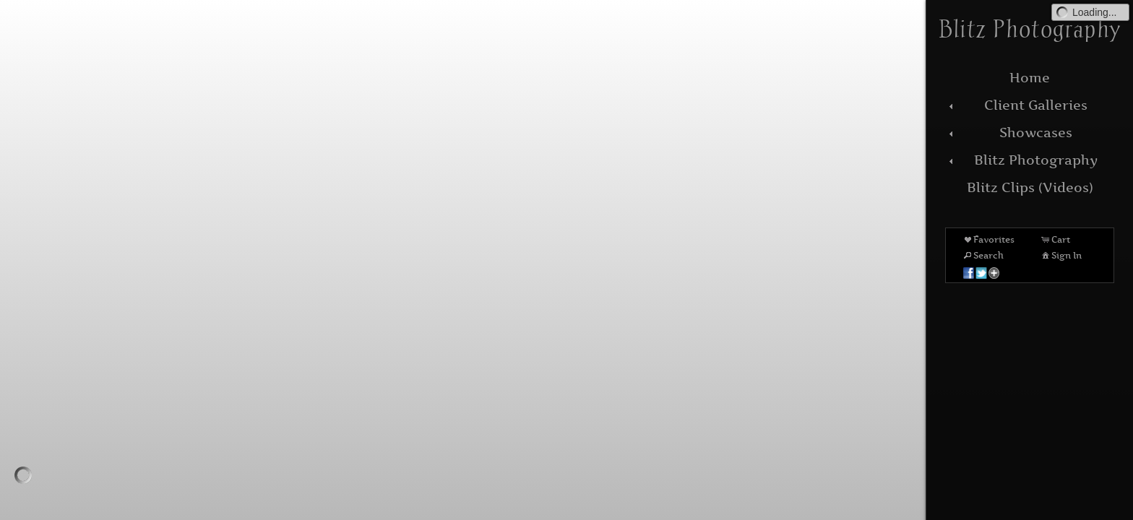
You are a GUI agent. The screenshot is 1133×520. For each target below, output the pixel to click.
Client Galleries (1016, 105)
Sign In (1061, 255)
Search (983, 255)
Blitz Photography (1021, 160)
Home (1029, 77)
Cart (1055, 239)
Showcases (1008, 132)
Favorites (988, 239)
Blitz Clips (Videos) (1030, 187)
